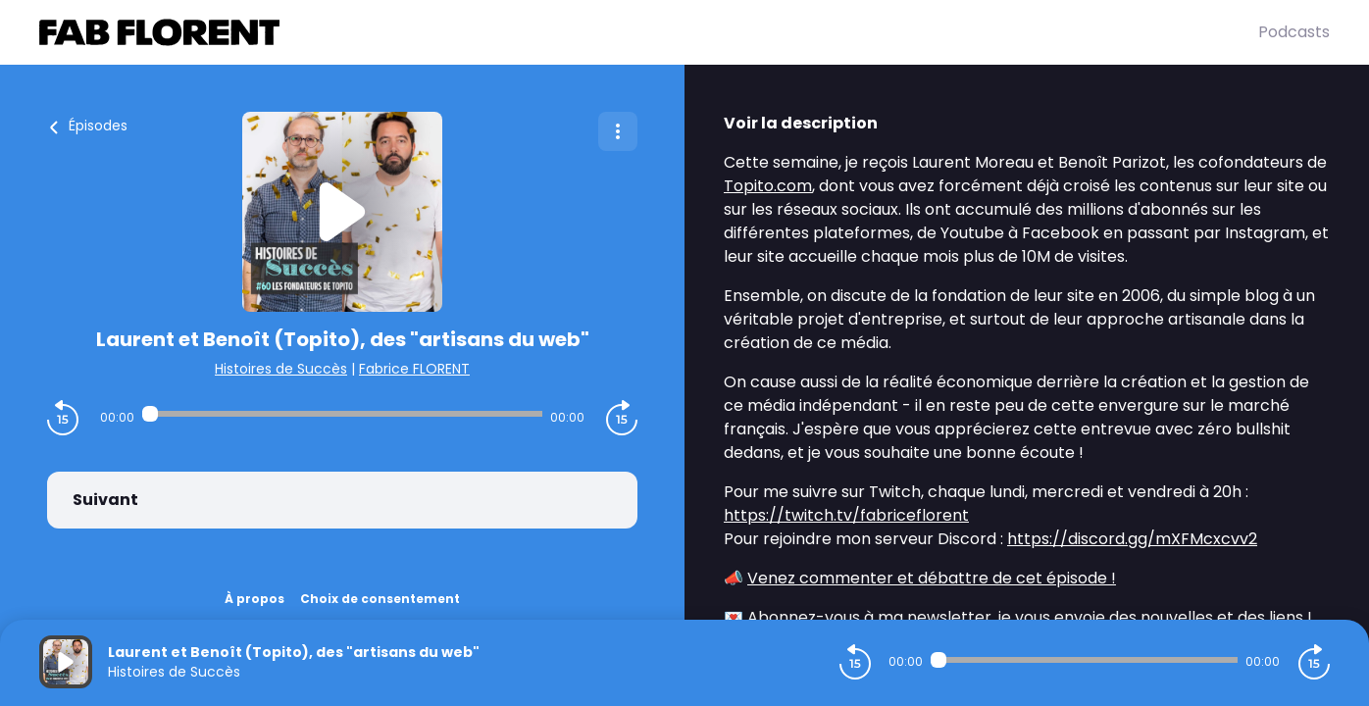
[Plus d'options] (617, 131)
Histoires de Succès (281, 368)
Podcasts (1294, 32)
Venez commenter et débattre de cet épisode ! (931, 578)
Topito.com (768, 186)
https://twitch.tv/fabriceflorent (846, 515)
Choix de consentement (380, 598)
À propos (254, 598)
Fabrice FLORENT (414, 368)
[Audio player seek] (342, 413)
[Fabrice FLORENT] (648, 32)
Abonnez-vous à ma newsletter (869, 617)
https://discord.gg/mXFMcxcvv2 (1132, 539)
